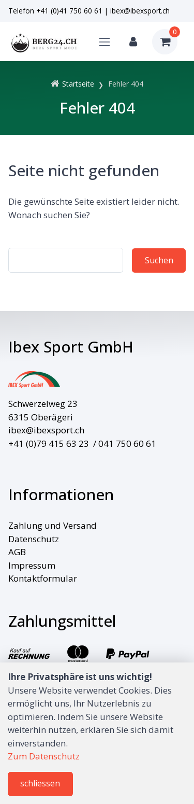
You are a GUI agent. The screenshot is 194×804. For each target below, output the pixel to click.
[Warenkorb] (164, 41)
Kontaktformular (42, 578)
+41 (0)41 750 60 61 (69, 11)
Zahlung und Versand (52, 525)
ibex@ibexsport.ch (140, 11)
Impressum (31, 565)
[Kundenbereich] (133, 41)
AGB (17, 552)
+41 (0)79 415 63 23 (48, 443)
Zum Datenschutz (44, 756)
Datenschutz (33, 539)
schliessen (40, 783)
